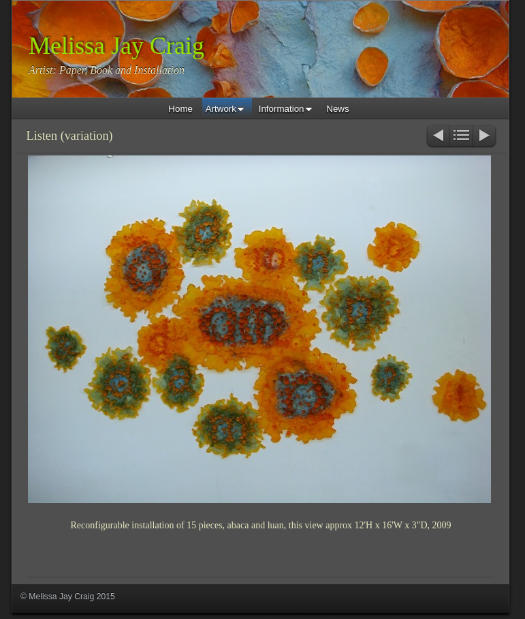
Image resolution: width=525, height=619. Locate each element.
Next (485, 137)
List (461, 137)
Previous (437, 137)
